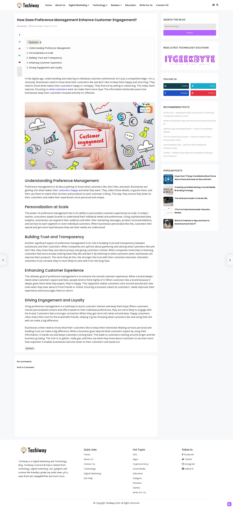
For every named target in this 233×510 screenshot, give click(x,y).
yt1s (65, 472)
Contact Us (89, 463)
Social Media (139, 468)
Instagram (188, 463)
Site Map (88, 478)
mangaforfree (41, 476)
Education (138, 473)
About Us (88, 459)
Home (87, 454)
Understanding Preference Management (49, 47)
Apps (135, 459)
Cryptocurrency (141, 463)
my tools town (54, 472)
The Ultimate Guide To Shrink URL (191, 198)
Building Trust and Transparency (45, 57)
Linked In (187, 468)
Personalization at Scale (41, 52)
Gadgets (137, 478)
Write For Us (139, 492)
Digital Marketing (92, 473)
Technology (90, 468)
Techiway (110, 503)
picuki (43, 472)
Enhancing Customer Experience (45, 62)
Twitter (187, 459)
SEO (135, 454)
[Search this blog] (189, 26)
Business (22, 26)
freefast (35, 472)
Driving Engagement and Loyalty (45, 67)
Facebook (188, 454)
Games (136, 487)
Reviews (137, 482)
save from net (25, 476)
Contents (33, 42)
